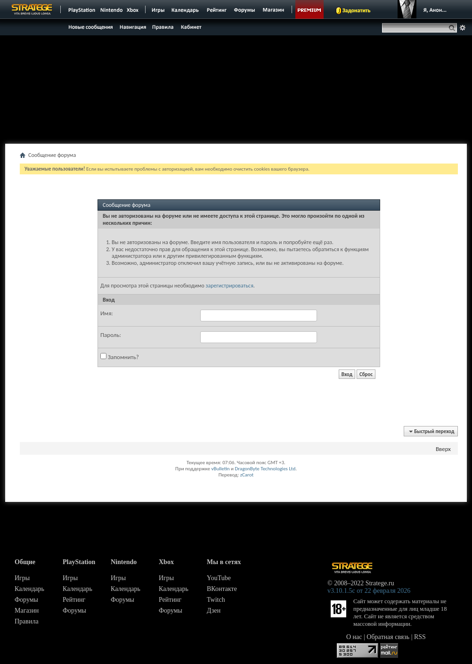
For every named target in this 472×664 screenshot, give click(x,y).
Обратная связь (387, 636)
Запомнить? (119, 357)
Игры (22, 578)
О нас (354, 636)
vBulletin (220, 469)
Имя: (106, 313)
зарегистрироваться (229, 285)
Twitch (216, 599)
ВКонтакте (222, 588)
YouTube (219, 578)
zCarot (247, 475)
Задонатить (356, 10)
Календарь (29, 588)
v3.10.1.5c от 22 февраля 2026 (368, 590)
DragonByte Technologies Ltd (265, 469)
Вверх (443, 448)
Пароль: (110, 334)
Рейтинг (74, 599)
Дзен (213, 610)
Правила (27, 621)
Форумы (26, 599)
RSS (420, 636)
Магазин (27, 610)
